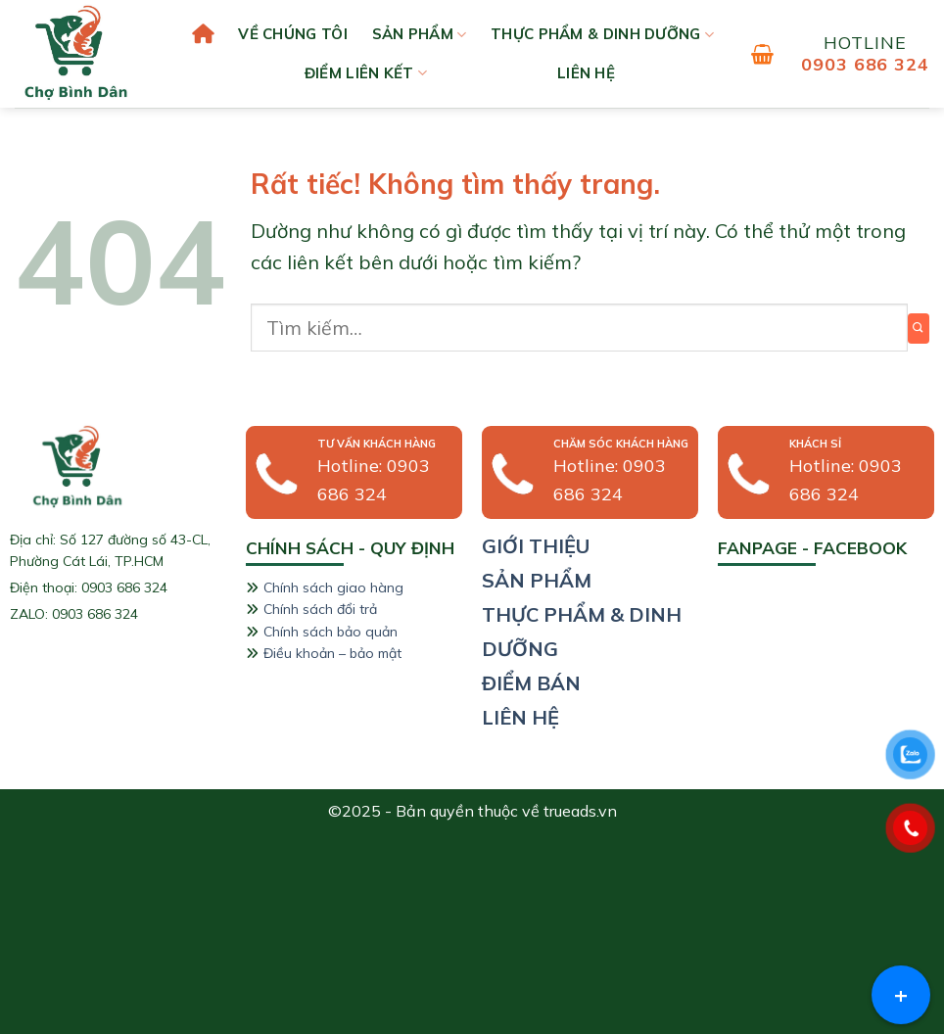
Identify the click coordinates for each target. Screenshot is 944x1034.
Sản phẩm (419, 34)
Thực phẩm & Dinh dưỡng (602, 34)
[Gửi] (918, 328)
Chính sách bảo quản (330, 631)
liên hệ (586, 73)
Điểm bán (531, 683)
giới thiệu (536, 546)
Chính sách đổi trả (320, 609)
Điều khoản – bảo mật (332, 653)
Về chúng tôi (293, 33)
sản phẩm (536, 580)
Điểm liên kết (366, 73)
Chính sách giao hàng (333, 587)
